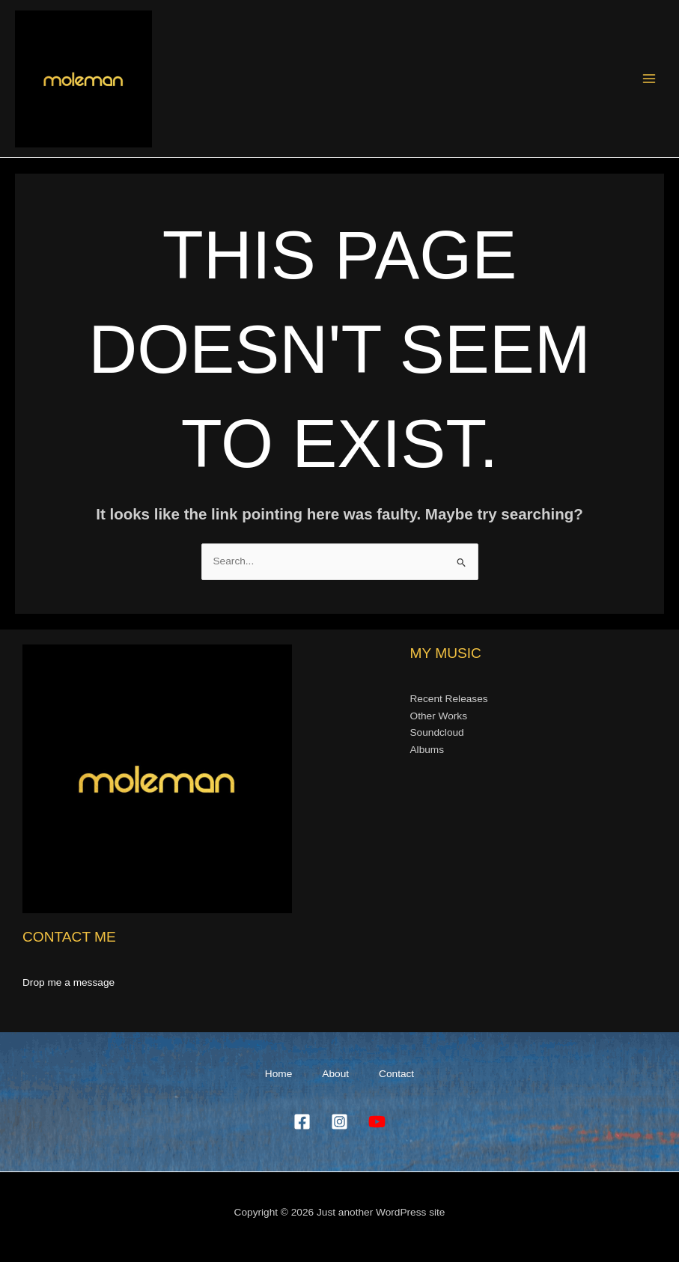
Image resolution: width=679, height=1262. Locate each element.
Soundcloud (437, 732)
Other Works (438, 716)
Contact (396, 1073)
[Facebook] (302, 1121)
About (335, 1073)
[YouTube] (377, 1121)
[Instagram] (339, 1121)
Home (278, 1073)
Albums (427, 749)
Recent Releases (449, 698)
